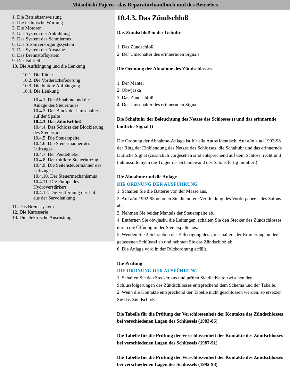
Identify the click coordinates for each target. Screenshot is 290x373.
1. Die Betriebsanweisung (37, 17)
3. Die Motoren (27, 27)
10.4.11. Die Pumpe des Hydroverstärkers (56, 184)
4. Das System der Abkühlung (41, 33)
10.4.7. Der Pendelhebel (56, 154)
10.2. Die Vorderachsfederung (51, 80)
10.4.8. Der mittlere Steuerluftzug (65, 159)
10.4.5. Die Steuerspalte (56, 137)
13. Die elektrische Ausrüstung (41, 217)
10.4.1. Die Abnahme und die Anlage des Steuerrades (61, 102)
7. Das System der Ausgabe (38, 49)
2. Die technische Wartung (37, 22)
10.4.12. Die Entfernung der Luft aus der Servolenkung (65, 195)
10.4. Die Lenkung (41, 91)
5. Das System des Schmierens (41, 38)
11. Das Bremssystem (33, 206)
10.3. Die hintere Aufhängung (51, 85)
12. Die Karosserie (30, 212)
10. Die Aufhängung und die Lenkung (48, 66)
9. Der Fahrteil (26, 60)
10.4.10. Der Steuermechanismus (65, 176)
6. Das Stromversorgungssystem (43, 44)
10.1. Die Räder (38, 74)
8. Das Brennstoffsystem (36, 55)
